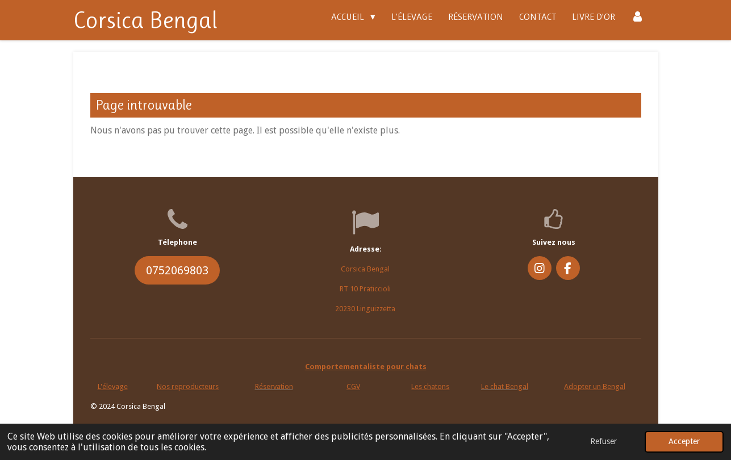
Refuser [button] (603, 441)
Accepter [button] (684, 441)
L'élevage (113, 386)
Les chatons (430, 386)
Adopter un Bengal (594, 386)
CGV (353, 386)
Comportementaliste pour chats (366, 366)
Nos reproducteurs (188, 386)
